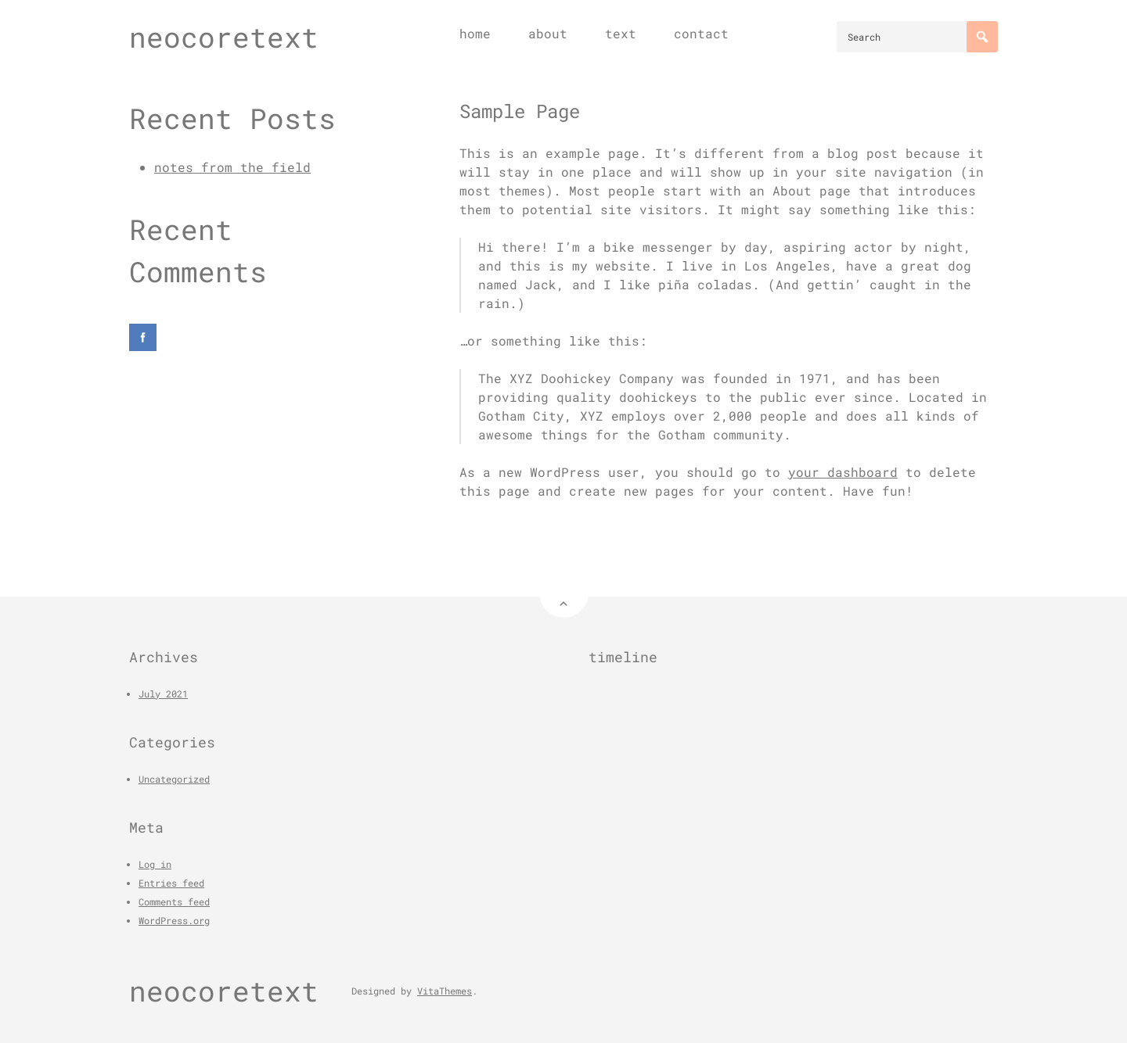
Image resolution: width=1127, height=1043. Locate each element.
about (547, 33)
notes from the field (232, 167)
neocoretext (224, 37)
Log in (155, 864)
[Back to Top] (564, 593)
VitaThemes (444, 990)
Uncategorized (174, 778)
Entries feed (171, 882)
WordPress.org (174, 920)
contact (701, 33)
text (620, 33)
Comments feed (174, 901)
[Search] (982, 36)
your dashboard (843, 472)
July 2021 (163, 693)
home (475, 33)
